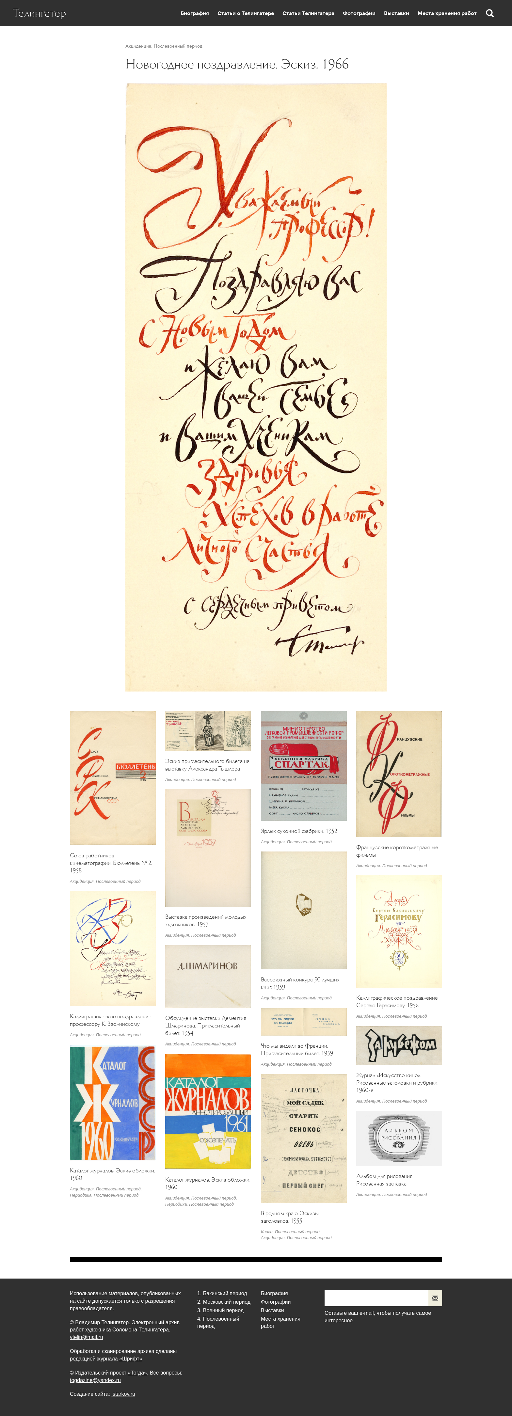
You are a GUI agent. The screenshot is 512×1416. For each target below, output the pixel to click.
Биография (195, 13)
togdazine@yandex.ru (95, 1380)
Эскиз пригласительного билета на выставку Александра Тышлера (207, 764)
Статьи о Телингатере (245, 13)
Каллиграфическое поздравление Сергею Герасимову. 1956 (397, 1001)
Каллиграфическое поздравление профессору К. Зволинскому (111, 1020)
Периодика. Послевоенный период (104, 1195)
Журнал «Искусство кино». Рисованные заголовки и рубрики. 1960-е (397, 1083)
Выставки (396, 13)
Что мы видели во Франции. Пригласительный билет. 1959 (297, 1049)
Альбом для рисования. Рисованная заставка (384, 1179)
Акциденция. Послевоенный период (163, 45)
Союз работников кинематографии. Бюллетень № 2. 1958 (111, 863)
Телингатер (39, 13)
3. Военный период (220, 1310)
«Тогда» (137, 1373)
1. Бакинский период (222, 1293)
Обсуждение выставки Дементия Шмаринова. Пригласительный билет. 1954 (205, 1025)
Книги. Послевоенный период (290, 1231)
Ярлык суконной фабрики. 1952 (299, 831)
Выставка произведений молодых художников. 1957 (206, 920)
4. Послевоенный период (218, 1322)
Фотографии (359, 13)
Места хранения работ (447, 13)
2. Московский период (223, 1302)
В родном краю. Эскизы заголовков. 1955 (290, 1217)
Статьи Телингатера (308, 13)
